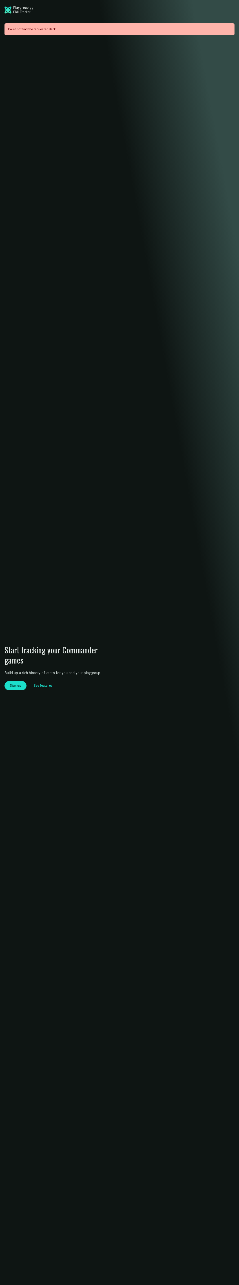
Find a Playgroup (159, 10)
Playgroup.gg (23, 7)
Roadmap (127, 10)
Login (220, 10)
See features (43, 685)
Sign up (195, 9)
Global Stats (94, 10)
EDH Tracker (22, 12)
